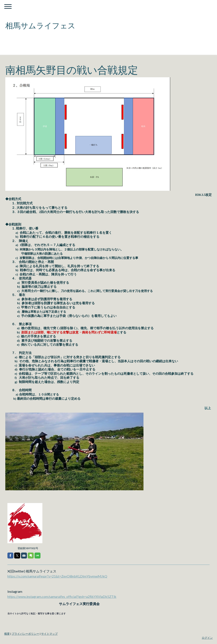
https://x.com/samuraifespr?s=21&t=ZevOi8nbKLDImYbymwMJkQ (57, 576)
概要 (7, 633)
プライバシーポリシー (25, 633)
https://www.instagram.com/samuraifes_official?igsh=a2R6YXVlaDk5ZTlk (61, 596)
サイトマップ (49, 633)
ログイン (207, 637)
